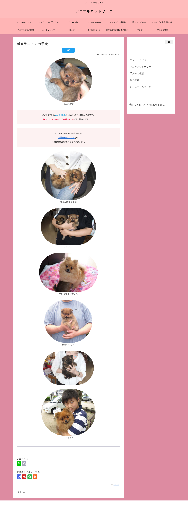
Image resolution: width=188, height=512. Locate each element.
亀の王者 (134, 80)
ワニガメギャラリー (140, 66)
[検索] (169, 42)
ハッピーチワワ (138, 60)
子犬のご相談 (137, 73)
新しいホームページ (140, 87)
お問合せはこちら (66, 137)
